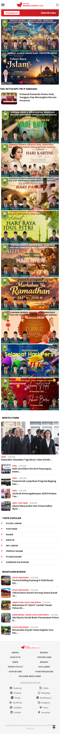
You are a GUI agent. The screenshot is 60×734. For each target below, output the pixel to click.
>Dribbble (16, 707)
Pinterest (15, 693)
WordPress (15, 702)
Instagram (44, 702)
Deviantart (44, 712)
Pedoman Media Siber (30, 676)
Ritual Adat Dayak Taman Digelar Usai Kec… (32, 631)
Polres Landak (14, 523)
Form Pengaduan (44, 671)
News (3, 457)
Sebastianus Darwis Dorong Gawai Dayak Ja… (34, 594)
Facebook (15, 688)
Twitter (44, 688)
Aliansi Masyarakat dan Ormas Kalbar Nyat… (32, 507)
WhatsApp (44, 693)
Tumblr (15, 697)
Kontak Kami (15, 671)
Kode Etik (15, 657)
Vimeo (43, 707)
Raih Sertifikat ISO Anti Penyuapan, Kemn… (32, 470)
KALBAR (9, 534)
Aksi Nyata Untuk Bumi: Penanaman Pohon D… (35, 619)
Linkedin (15, 712)
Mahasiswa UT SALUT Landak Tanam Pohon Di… (32, 606)
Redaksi (44, 652)
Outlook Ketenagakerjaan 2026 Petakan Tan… (34, 495)
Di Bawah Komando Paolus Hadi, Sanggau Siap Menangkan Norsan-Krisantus (38, 97)
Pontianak (23, 503)
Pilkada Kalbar (14, 556)
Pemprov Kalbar (14, 551)
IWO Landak (12, 545)
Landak (28, 615)
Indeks (15, 652)
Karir (15, 662)
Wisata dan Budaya (20, 577)
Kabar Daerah (18, 615)
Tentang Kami (44, 657)
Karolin (10, 540)
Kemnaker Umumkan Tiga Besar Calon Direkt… (26, 459)
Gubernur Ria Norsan (17, 562)
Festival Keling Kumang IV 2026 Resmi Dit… (32, 582)
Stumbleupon (44, 697)
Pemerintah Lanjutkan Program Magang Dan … (34, 482)
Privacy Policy (15, 666)
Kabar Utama (18, 602)
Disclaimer (44, 666)
